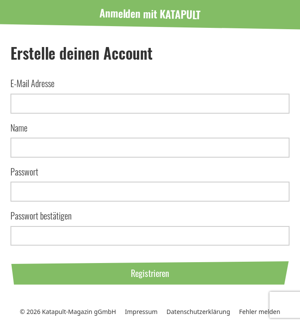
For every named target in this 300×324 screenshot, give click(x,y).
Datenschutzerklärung (198, 311)
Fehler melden (259, 311)
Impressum (141, 311)
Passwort (24, 171)
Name (18, 127)
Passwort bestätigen (41, 215)
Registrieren (150, 273)
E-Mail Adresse (32, 83)
